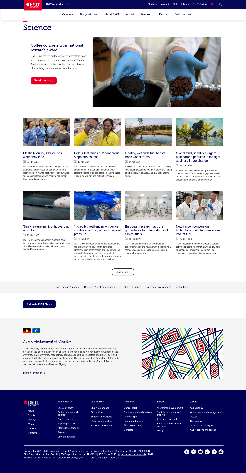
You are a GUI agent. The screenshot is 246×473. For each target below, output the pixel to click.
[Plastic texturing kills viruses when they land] (46, 132)
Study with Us (65, 401)
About (130, 14)
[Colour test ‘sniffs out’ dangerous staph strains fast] (97, 132)
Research (146, 14)
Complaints (121, 451)
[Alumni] (165, 4)
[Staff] (175, 4)
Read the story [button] (43, 80)
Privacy (73, 451)
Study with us (88, 14)
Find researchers (132, 425)
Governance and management (205, 412)
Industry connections (101, 425)
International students (69, 428)
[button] (220, 4)
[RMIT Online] (199, 4)
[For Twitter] (193, 451)
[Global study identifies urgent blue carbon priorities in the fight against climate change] (199, 132)
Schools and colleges (201, 425)
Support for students (101, 416)
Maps (31, 424)
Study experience (100, 408)
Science (136, 287)
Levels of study (66, 408)
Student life (97, 412)
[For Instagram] (214, 451)
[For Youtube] (200, 451)
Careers (32, 428)
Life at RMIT (111, 14)
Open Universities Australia (132, 454)
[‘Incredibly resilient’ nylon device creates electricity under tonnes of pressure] (97, 205)
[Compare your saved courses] (214, 4)
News (31, 410)
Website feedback (103, 451)
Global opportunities (101, 421)
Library (31, 419)
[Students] (152, 4)
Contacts (32, 432)
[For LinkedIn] (207, 451)
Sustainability (197, 421)
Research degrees (133, 421)
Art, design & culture (68, 287)
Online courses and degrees (68, 413)
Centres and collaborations (138, 412)
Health (124, 287)
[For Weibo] (221, 451)
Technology (181, 287)
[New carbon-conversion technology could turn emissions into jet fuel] (199, 205)
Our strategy (196, 408)
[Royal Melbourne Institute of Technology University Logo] (33, 5)
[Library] (185, 4)
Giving (160, 430)
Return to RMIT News (39, 304)
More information (34, 372)
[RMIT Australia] (54, 4)
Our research (131, 408)
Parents (61, 432)
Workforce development (170, 408)
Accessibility (85, 451)
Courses (67, 14)
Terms (64, 451)
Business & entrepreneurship (100, 287)
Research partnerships (168, 419)
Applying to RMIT (66, 423)
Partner (164, 14)
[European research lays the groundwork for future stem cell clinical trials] (148, 205)
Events (31, 415)
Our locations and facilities (204, 429)
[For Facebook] (186, 451)
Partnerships (130, 416)
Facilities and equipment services (169, 424)
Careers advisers (66, 436)
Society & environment (158, 287)
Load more (123, 272)
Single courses (65, 419)
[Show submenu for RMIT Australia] (66, 4)
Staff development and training (169, 413)
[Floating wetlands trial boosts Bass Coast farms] (148, 132)
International (183, 14)
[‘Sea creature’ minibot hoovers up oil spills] (46, 205)
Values (193, 416)
